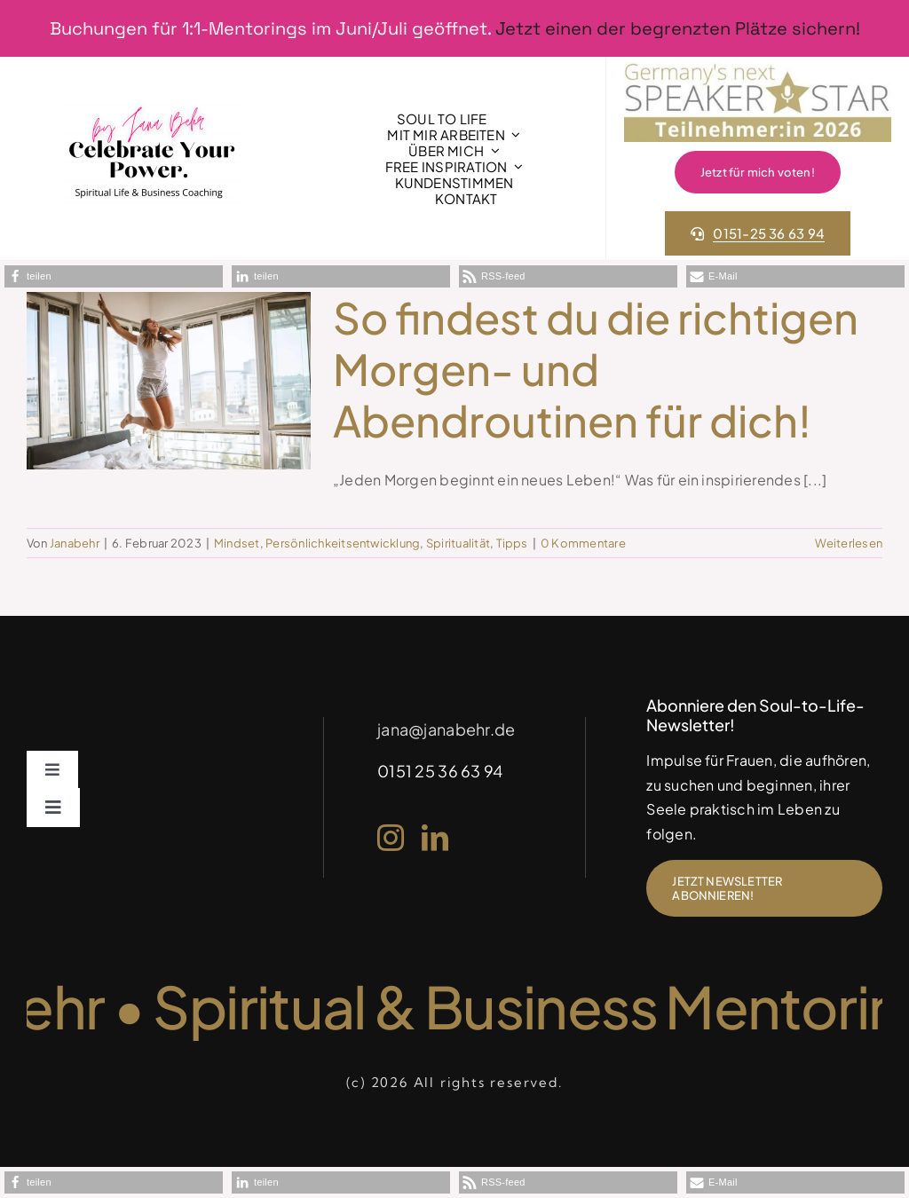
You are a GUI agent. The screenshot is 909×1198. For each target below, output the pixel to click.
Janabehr (74, 543)
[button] (113, 276)
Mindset (237, 543)
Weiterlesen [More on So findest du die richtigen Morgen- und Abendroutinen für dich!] (848, 543)
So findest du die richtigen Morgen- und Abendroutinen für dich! (595, 368)
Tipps (512, 543)
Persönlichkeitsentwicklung (342, 543)
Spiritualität (458, 543)
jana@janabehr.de (446, 729)
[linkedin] (435, 837)
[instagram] (390, 837)
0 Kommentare (583, 543)
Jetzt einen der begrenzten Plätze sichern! (677, 28)
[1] (152, 104)
